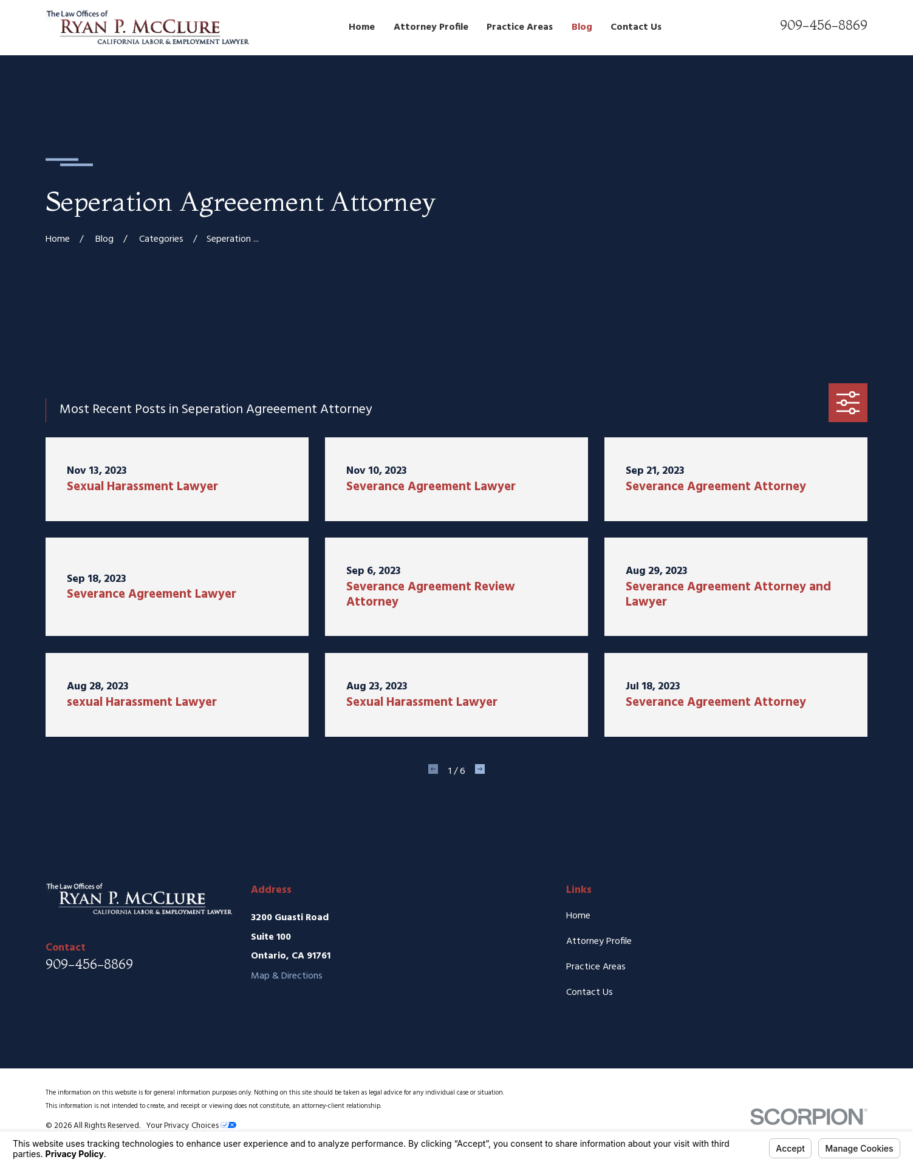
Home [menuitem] (362, 27)
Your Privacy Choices (191, 1125)
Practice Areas (596, 967)
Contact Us (589, 992)
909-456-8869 (823, 24)
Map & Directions (287, 976)
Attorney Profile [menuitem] (431, 27)
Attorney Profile (599, 941)
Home (578, 916)
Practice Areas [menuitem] (520, 27)
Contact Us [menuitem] (636, 27)
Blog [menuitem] (582, 27)
